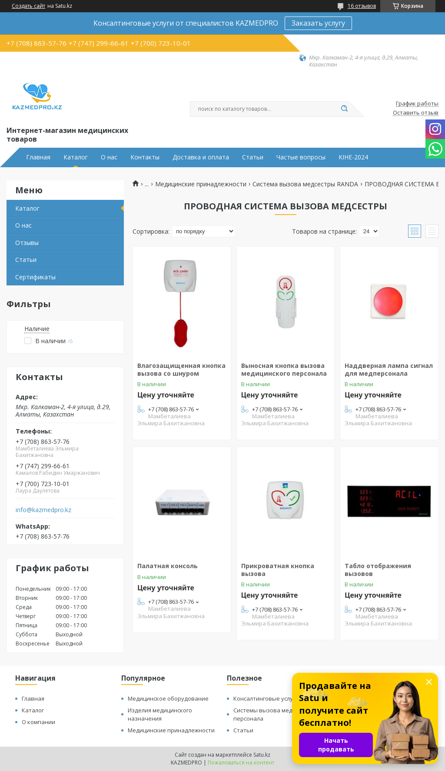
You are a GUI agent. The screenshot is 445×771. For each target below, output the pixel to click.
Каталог (75, 157)
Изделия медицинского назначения (160, 714)
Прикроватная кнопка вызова (277, 570)
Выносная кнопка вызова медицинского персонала (284, 369)
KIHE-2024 (353, 157)
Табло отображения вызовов (378, 570)
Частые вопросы (300, 157)
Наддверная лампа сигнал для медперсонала (389, 369)
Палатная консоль (167, 566)
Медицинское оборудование (168, 698)
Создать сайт (28, 6)
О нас (109, 157)
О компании (38, 722)
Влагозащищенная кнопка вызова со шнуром (181, 369)
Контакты (144, 157)
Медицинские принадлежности (200, 184)
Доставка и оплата (201, 157)
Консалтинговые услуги (266, 698)
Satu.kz (261, 754)
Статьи (252, 157)
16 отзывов (362, 6)
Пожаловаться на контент (241, 762)
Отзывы (27, 242)
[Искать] (344, 109)
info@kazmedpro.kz (43, 510)
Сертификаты (35, 277)
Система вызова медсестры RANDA (305, 184)
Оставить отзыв (415, 113)
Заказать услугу (318, 23)
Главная (38, 157)
